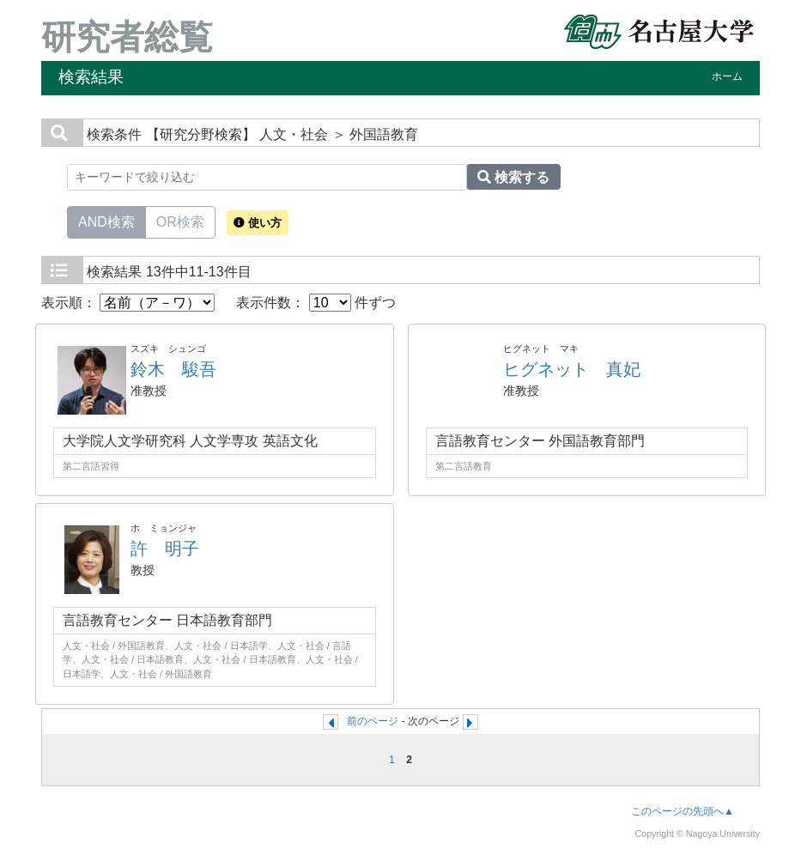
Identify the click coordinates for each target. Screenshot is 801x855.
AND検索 (106, 220)
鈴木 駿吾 (173, 369)
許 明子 (164, 548)
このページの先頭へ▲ (682, 811)
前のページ (372, 721)
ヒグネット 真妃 (571, 369)
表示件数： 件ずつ (316, 303)
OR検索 (180, 220)
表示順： (128, 303)
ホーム (727, 76)
